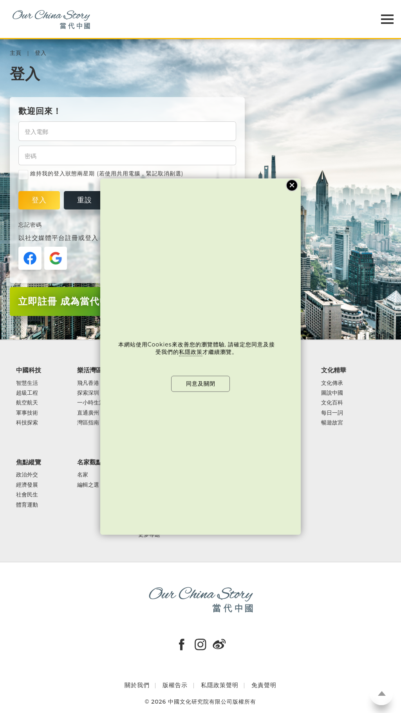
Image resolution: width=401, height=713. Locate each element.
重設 (84, 200)
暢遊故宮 (332, 423)
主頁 (16, 53)
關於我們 (137, 685)
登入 (41, 53)
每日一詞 (332, 413)
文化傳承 (332, 383)
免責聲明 (263, 685)
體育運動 (27, 505)
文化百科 (332, 403)
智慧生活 (27, 383)
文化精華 (333, 370)
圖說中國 (332, 393)
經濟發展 (27, 485)
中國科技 (28, 370)
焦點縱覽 (28, 462)
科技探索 (27, 423)
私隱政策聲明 (219, 685)
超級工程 (27, 393)
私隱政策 (190, 352)
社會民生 (27, 495)
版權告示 (175, 685)
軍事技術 (27, 413)
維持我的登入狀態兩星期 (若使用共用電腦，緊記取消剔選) (100, 173)
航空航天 (27, 403)
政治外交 (27, 475)
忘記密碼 (30, 224)
